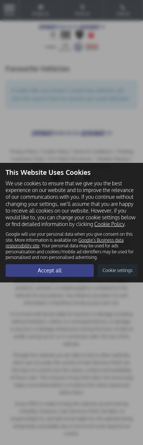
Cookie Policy (109, 224)
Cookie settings (117, 270)
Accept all (50, 270)
